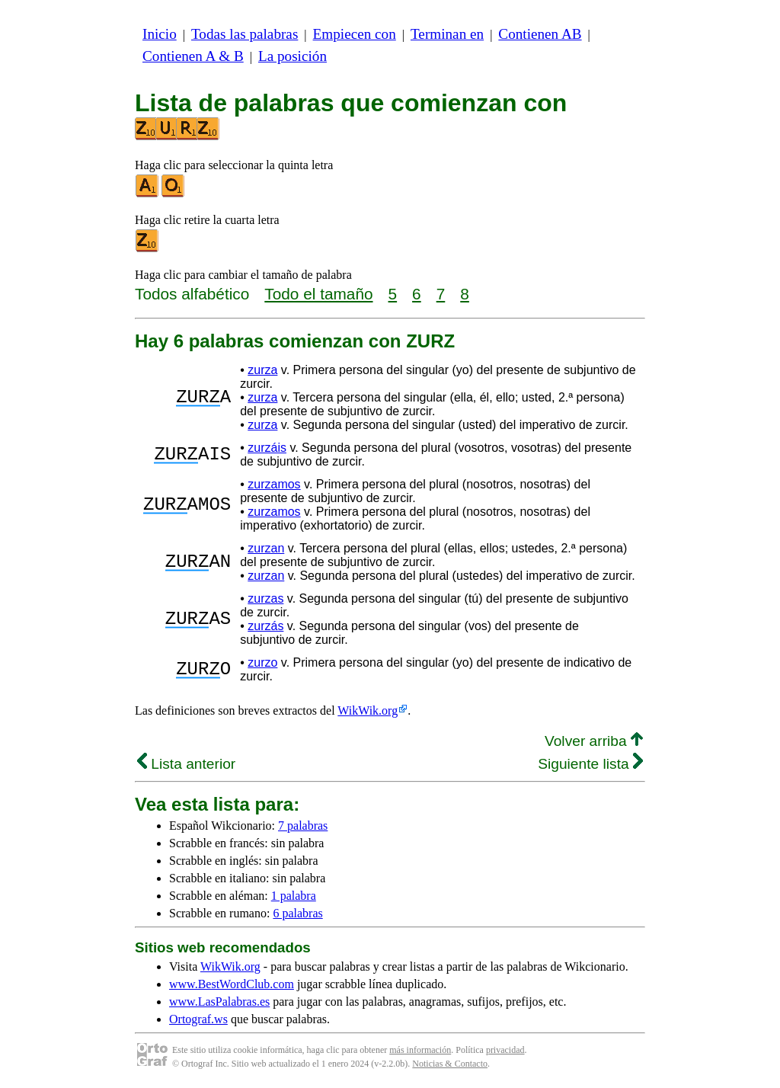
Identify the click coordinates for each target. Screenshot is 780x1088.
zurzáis (267, 447)
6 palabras (297, 913)
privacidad (505, 1050)
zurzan (266, 548)
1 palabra (293, 895)
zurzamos (274, 484)
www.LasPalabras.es (219, 1001)
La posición (292, 56)
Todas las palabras (244, 34)
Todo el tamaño (318, 293)
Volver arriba (594, 741)
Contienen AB (539, 34)
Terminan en (447, 34)
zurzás (265, 625)
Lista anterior (186, 764)
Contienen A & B (193, 56)
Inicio (159, 34)
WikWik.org (367, 710)
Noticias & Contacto (450, 1063)
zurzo (262, 662)
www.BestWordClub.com (231, 984)
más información (420, 1050)
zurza (262, 369)
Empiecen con (354, 34)
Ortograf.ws (198, 1019)
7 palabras (303, 825)
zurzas (265, 598)
